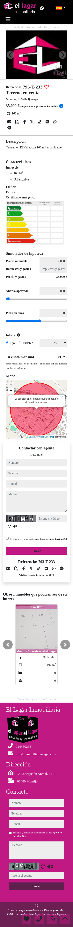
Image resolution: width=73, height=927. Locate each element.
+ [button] (11, 385)
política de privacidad (57, 539)
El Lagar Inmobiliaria (28, 910)
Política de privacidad (53, 910)
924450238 (37, 455)
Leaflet (32, 437)
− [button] (11, 391)
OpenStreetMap (47, 437)
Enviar (36, 551)
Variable (28, 343)
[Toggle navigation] (8, 19)
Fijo (12, 343)
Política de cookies (17, 914)
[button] (8, 644)
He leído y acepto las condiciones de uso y (38, 539)
